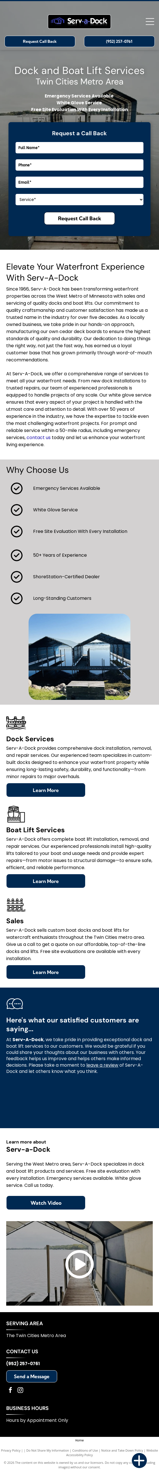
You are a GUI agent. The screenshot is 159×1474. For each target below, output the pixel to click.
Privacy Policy (11, 1450)
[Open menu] (150, 21)
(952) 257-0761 (23, 1364)
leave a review (102, 1065)
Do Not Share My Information (47, 1450)
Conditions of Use (85, 1450)
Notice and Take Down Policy (122, 1450)
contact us (39, 437)
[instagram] (20, 1391)
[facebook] (10, 1391)
